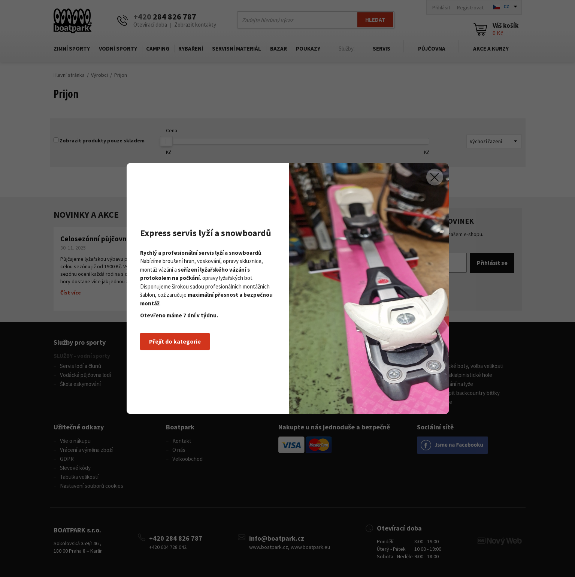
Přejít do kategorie (175, 341)
